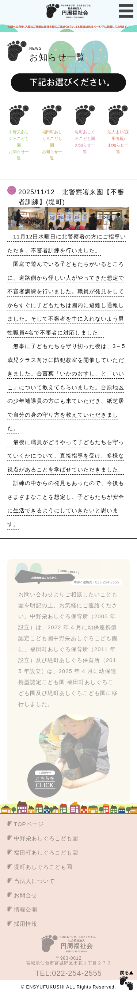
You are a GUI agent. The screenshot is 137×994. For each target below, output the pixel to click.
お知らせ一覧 (57, 53)
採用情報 (25, 924)
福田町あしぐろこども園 (46, 852)
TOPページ (29, 824)
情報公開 (25, 909)
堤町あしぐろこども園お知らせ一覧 (85, 142)
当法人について (34, 881)
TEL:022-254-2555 (68, 973)
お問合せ (25, 895)
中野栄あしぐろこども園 (46, 838)
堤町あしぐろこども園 (43, 867)
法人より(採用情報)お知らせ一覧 (118, 142)
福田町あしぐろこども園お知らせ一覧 (52, 145)
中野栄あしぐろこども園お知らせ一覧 (19, 145)
